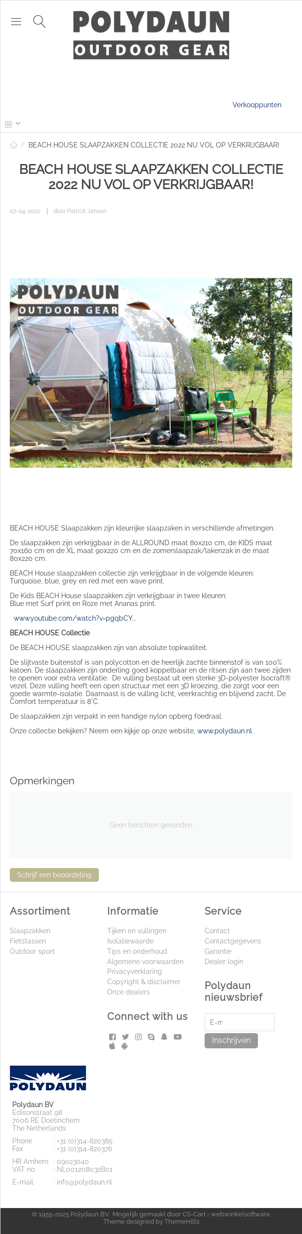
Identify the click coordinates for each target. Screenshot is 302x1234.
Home (14, 145)
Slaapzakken (30, 931)
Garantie (218, 951)
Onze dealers (128, 992)
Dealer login (224, 962)
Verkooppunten (256, 105)
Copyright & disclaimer (144, 982)
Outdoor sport (32, 951)
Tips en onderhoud (137, 951)
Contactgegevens (233, 941)
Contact (217, 931)
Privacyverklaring (134, 971)
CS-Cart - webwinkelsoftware (226, 1214)
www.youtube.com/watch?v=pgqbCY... (75, 618)
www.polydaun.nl (224, 731)
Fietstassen (28, 941)
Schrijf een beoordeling (54, 875)
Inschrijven (231, 1040)
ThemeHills (181, 1221)
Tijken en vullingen (136, 931)
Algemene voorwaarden (145, 962)
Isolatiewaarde (130, 941)
